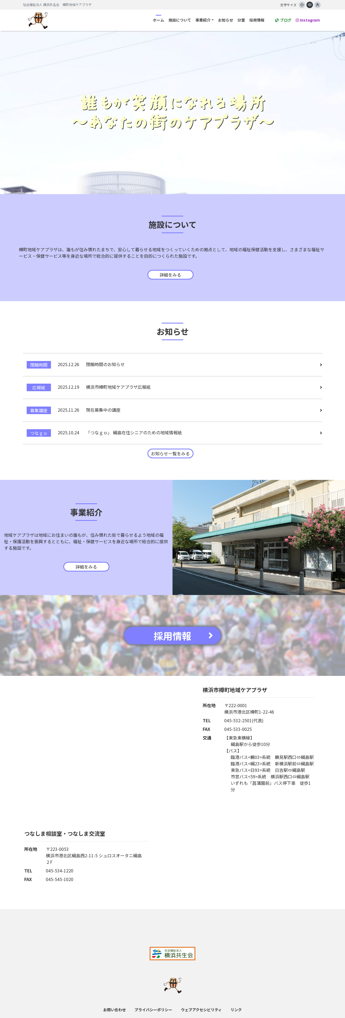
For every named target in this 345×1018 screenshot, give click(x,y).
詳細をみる (170, 274)
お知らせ (225, 20)
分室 (241, 20)
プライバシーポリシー (153, 1004)
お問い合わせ (114, 1004)
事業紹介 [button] (203, 20)
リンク (236, 1004)
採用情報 (256, 20)
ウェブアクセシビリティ (201, 1004)
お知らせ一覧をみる (170, 448)
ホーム (158, 20)
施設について (179, 20)
